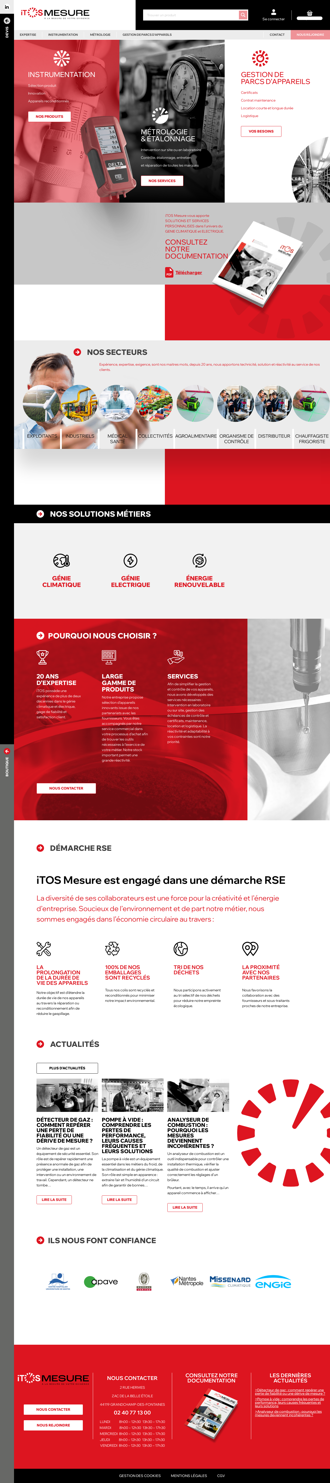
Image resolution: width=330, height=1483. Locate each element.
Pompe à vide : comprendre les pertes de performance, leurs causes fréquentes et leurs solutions (127, 1135)
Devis (7, 28)
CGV (221, 1475)
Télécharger (183, 272)
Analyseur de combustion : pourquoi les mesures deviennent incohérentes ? (190, 1132)
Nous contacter (66, 788)
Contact (277, 35)
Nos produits (49, 116)
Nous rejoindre (310, 35)
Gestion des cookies (140, 1475)
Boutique (7, 762)
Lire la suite (54, 1199)
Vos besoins (261, 131)
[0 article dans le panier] (309, 15)
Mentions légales (189, 1475)
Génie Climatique (61, 581)
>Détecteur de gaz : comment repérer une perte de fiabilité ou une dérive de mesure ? (290, 1392)
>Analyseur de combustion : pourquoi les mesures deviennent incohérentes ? (288, 1413)
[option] (58, 1281)
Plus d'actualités (67, 1068)
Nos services (162, 181)
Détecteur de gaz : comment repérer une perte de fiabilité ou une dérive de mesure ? (65, 1130)
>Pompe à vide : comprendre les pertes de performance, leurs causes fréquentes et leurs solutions (289, 1402)
